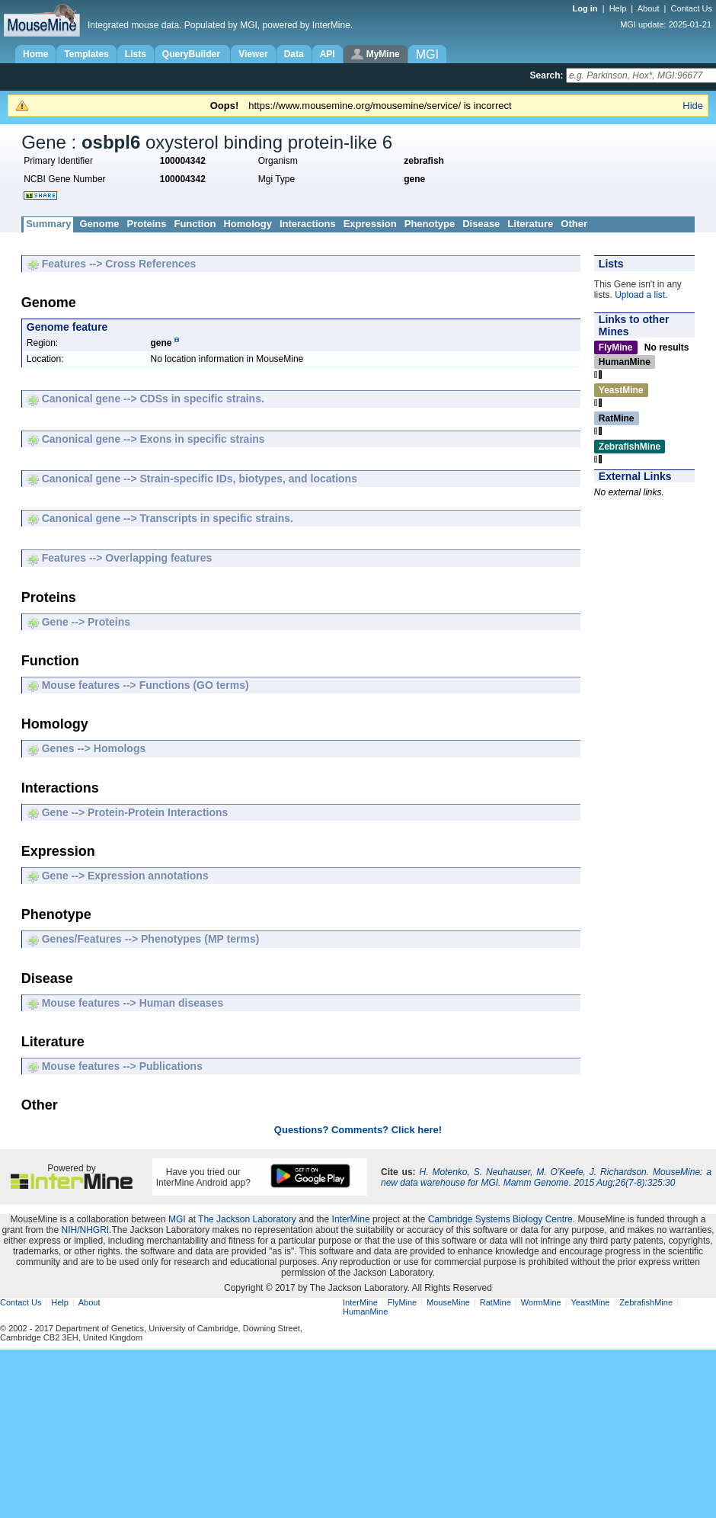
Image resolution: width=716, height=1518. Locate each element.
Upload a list (640, 295)
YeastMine (590, 1302)
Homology (247, 223)
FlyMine (402, 1302)
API (327, 54)
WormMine (541, 1302)
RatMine (495, 1302)
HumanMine (365, 1311)
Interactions (308, 223)
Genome (99, 223)
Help (618, 8)
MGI (177, 1219)
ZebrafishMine (646, 1302)
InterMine (351, 1219)
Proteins (146, 223)
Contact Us (691, 8)
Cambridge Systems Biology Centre (500, 1219)
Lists (135, 54)
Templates (86, 54)
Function (195, 223)
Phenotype (429, 223)
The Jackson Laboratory (247, 1219)
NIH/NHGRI (85, 1230)
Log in (586, 8)
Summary (48, 223)
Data (294, 54)
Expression (370, 223)
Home (35, 54)
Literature (530, 223)
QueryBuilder (192, 54)
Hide (692, 105)
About (649, 8)
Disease (481, 223)
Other (574, 223)
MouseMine (448, 1302)
